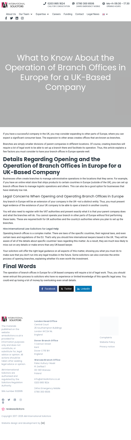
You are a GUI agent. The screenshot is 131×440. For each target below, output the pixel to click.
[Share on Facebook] (48, 289)
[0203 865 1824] (44, 3)
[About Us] (11, 14)
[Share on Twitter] (66, 289)
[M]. (43, 423)
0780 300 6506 (85, 3)
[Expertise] (42, 14)
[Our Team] (25, 14)
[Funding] (68, 14)
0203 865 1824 (56, 3)
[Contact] (79, 14)
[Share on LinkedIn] (83, 289)
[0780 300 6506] (73, 3)
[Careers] (56, 14)
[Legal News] (93, 14)
